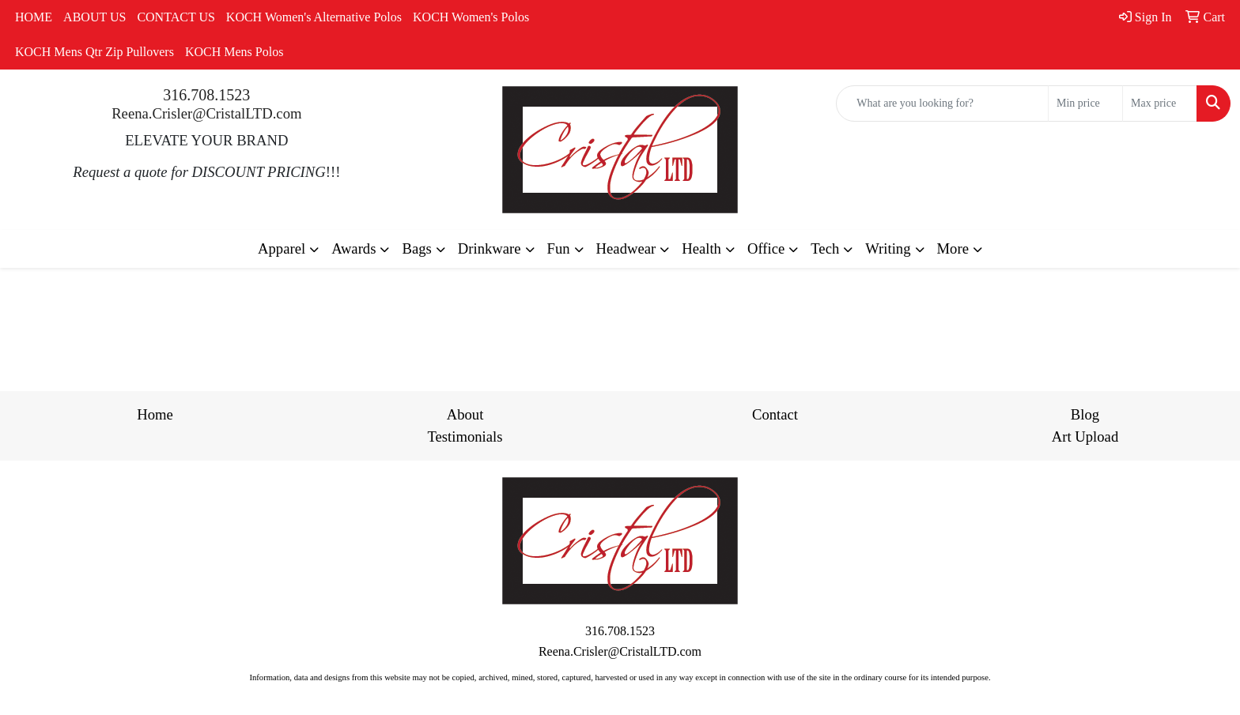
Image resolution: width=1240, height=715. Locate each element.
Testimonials (464, 436)
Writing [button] (887, 248)
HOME (33, 17)
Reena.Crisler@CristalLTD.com (206, 113)
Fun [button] (558, 248)
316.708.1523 (206, 94)
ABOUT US (94, 17)
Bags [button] (416, 248)
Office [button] (765, 248)
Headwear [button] (626, 248)
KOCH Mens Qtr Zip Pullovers (94, 51)
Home (155, 414)
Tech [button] (825, 248)
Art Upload (1085, 436)
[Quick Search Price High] (1159, 103)
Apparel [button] (281, 248)
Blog (1085, 414)
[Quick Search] (942, 103)
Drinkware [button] (489, 248)
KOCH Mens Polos (234, 51)
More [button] (953, 248)
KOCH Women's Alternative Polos (314, 17)
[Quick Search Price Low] (1085, 103)
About (465, 414)
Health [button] (701, 248)
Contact (775, 414)
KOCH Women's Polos (471, 17)
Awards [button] (353, 248)
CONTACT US (175, 17)
